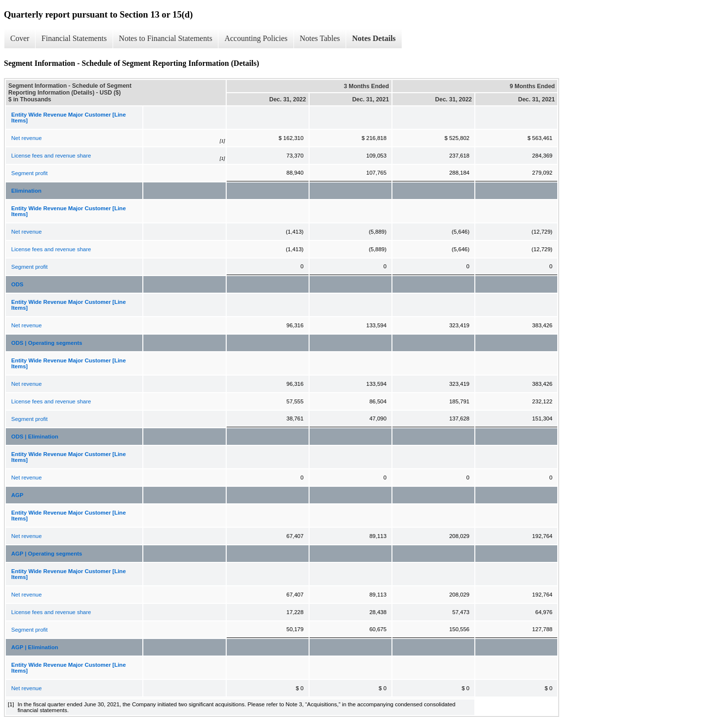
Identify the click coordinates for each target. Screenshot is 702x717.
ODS (17, 284)
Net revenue (26, 138)
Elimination (26, 191)
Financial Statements (74, 38)
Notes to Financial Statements (166, 38)
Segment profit (29, 173)
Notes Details (373, 38)
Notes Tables (320, 38)
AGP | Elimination (34, 647)
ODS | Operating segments (46, 343)
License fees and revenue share (51, 156)
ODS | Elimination (34, 436)
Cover (19, 38)
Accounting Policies (255, 38)
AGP (17, 495)
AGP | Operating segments (46, 554)
